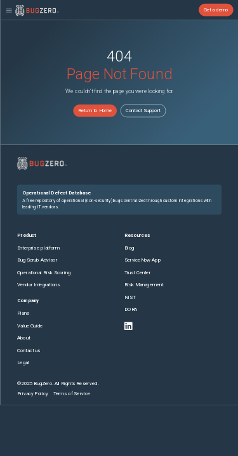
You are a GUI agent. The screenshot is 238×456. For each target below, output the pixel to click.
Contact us (28, 350)
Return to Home (94, 110)
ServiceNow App (142, 260)
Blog (129, 247)
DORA (130, 309)
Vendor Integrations (38, 285)
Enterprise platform (38, 247)
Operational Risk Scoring (43, 272)
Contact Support (143, 110)
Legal (23, 362)
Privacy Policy (32, 393)
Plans (23, 313)
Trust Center (137, 272)
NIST (129, 297)
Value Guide (30, 325)
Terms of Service (71, 393)
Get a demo (215, 10)
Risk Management (143, 285)
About (23, 338)
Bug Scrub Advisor (37, 260)
